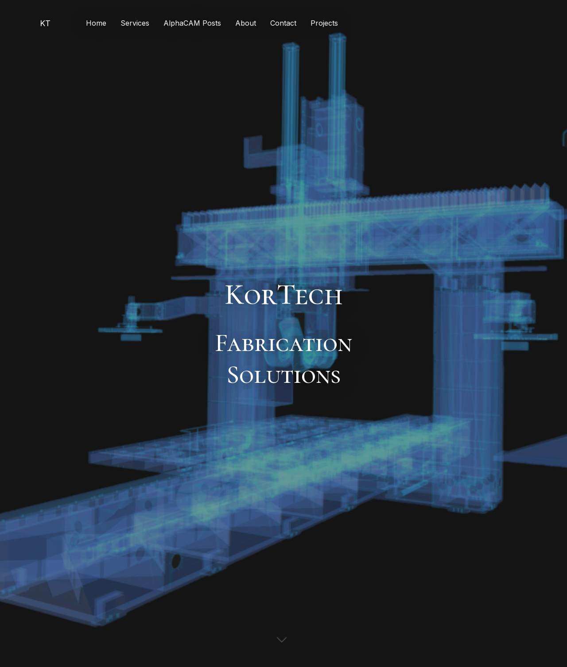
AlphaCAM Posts (192, 23)
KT (45, 23)
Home (96, 23)
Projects (324, 23)
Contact (283, 23)
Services (134, 23)
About (245, 23)
